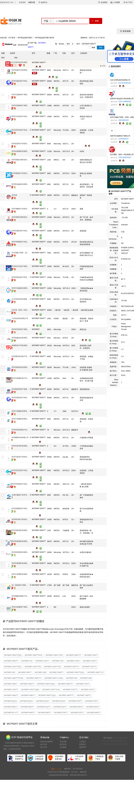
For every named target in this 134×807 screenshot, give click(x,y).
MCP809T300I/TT (10, 707)
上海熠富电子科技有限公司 (20, 345)
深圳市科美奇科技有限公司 (20, 446)
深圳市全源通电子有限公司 (20, 607)
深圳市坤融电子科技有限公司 (21, 209)
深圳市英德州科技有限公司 (20, 367)
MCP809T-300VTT (11, 661)
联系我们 (82, 744)
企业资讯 (102, 2)
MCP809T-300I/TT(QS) (12, 655)
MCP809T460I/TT (28, 713)
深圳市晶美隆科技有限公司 (20, 151)
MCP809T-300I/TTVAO (54, 655)
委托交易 (63, 744)
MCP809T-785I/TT (84, 695)
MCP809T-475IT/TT (70, 690)
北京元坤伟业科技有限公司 (20, 62)
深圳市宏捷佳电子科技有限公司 (22, 81)
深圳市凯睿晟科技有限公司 (20, 541)
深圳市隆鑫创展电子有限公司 (21, 596)
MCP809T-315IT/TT (71, 667)
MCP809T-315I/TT (90, 661)
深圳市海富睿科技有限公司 (20, 530)
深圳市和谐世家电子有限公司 (21, 430)
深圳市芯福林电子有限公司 (20, 95)
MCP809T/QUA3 (10, 701)
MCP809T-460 (71, 678)
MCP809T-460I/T (10, 684)
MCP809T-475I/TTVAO (51, 690)
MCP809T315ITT (60, 707)
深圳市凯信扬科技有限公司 (20, 184)
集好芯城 (13, 195)
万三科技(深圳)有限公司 (19, 318)
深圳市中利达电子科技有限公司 (22, 116)
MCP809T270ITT (91, 701)
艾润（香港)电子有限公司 (19, 585)
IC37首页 (11, 38)
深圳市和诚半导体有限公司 (20, 70)
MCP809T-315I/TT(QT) (12, 667)
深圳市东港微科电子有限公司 (21, 378)
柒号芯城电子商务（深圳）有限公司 (23, 253)
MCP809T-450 (9, 672)
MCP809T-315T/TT (89, 667)
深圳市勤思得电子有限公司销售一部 (23, 389)
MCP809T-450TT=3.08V (54, 678)
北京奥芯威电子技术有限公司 (21, 495)
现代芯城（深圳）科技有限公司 (22, 310)
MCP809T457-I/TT (11, 713)
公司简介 (82, 742)
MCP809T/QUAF (42, 701)
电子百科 (43, 747)
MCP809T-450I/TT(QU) (75, 672)
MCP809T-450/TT (25, 672)
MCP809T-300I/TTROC (33, 655)
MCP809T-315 (26, 661)
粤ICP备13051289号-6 (78, 775)
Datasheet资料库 (46, 742)
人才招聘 (115, 2)
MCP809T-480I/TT (11, 695)
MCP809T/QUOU (58, 701)
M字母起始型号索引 (25, 38)
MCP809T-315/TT (42, 661)
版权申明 (83, 772)
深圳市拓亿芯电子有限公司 (20, 266)
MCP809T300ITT (27, 707)
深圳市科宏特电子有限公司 (20, 329)
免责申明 (82, 747)
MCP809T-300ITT (91, 655)
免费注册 (31, 2)
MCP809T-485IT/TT (66, 695)
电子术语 (43, 744)
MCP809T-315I (58, 661)
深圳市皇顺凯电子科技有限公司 (22, 508)
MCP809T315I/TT (43, 707)
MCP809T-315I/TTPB (33, 667)
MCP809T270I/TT (75, 701)
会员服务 (63, 747)
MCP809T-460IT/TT (65, 684)
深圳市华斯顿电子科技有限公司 (22, 242)
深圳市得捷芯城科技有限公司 (21, 160)
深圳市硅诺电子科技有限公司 (21, 144)
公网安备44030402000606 (58, 775)
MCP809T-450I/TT (56, 672)
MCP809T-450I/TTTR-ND (13, 678)
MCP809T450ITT (93, 707)
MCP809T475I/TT (61, 713)
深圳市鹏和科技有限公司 (19, 437)
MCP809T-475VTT (88, 690)
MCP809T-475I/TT (11, 690)
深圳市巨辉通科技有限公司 (20, 563)
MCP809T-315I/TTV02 (52, 667)
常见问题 (63, 742)
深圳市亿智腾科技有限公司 (20, 574)
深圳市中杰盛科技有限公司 (20, 288)
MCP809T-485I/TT (28, 695)
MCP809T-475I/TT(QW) (30, 690)
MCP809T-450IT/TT (34, 678)
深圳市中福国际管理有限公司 (21, 411)
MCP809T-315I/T (73, 661)
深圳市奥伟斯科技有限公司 (20, 552)
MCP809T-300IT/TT (73, 655)
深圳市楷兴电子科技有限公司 (21, 519)
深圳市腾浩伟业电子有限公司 (21, 356)
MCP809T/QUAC (26, 701)
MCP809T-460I (86, 678)
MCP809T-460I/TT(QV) (46, 684)
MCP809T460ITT (44, 713)
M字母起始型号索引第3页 (44, 38)
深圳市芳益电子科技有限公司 (21, 457)
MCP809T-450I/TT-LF (96, 672)
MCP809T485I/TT (93, 713)
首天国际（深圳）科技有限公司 (122, 154)
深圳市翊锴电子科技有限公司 (21, 173)
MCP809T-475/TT (82, 684)
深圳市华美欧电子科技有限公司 (22, 484)
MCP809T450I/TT (76, 707)
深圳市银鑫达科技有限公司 (20, 338)
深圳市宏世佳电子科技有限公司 (22, 130)
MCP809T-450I (40, 672)
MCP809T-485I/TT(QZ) (47, 695)
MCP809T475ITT (77, 713)
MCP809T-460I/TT (27, 684)
